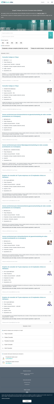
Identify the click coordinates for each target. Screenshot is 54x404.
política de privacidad (6, 398)
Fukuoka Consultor (9, 341)
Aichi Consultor (8, 348)
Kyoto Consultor (8, 344)
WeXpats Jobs (27, 374)
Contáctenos (27, 384)
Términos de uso (27, 382)
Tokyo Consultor (8, 333)
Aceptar (27, 401)
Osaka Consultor (8, 337)
